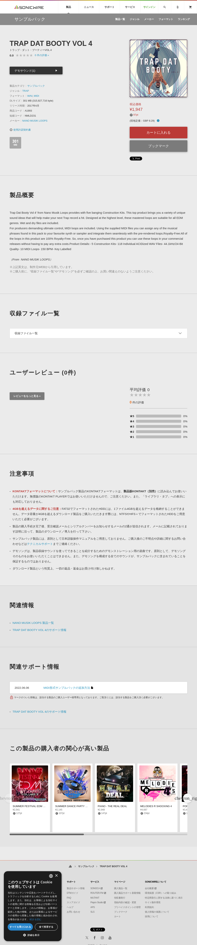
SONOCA (95, 888)
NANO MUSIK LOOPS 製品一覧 (33, 622)
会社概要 (149, 888)
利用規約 (149, 907)
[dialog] (33, 906)
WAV (30, 95)
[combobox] (51, 876)
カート (117, 916)
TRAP (25, 90)
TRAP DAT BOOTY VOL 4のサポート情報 (39, 630)
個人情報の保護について (157, 912)
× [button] (56, 875)
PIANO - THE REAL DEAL (112, 806)
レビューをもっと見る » (27, 396)
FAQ (69, 897)
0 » (42, 55)
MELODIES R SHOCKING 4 (156, 806)
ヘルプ (70, 907)
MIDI (36, 95)
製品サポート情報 (75, 888)
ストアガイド (73, 902)
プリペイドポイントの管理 (127, 907)
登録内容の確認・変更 (125, 902)
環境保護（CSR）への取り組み (160, 893)
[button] (187, 798)
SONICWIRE (29, 7)
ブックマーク (158, 146)
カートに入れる (158, 132)
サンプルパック (36, 85)
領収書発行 (119, 897)
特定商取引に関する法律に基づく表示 (164, 897)
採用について (151, 916)
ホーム (70, 866)
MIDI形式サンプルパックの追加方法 (66, 687)
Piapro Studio (96, 902)
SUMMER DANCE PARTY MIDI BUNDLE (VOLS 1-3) (85, 806)
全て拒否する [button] (46, 926)
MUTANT (94, 897)
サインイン (149, 7)
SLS (92, 912)
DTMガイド (72, 893)
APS (92, 907)
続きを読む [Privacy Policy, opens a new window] (36, 919)
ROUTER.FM (96, 893)
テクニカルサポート (40, 543)
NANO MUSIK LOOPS (35, 120)
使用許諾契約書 (20, 129)
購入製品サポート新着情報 (127, 893)
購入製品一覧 (120, 888)
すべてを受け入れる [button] (20, 926)
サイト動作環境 (152, 902)
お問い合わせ (73, 912)
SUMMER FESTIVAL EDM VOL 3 (31, 806)
